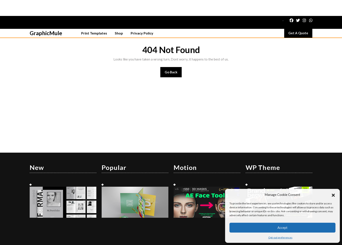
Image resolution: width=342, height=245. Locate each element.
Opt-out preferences (280, 237)
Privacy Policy (142, 17)
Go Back (173, 57)
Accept (282, 227)
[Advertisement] (171, 97)
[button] (333, 194)
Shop (119, 17)
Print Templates (94, 17)
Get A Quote (300, 18)
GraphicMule (46, 17)
